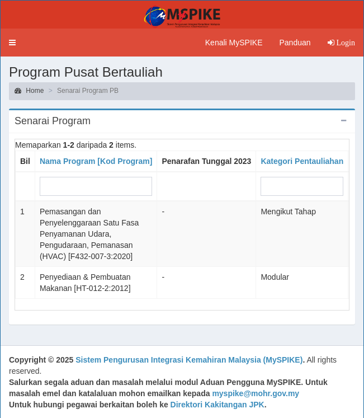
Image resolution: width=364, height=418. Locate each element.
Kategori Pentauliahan (302, 161)
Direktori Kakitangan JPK (217, 404)
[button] (12, 43)
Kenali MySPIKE (234, 42)
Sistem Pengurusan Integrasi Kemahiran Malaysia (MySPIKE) (188, 359)
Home (29, 91)
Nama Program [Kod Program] (96, 161)
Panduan (294, 42)
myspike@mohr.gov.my (255, 393)
